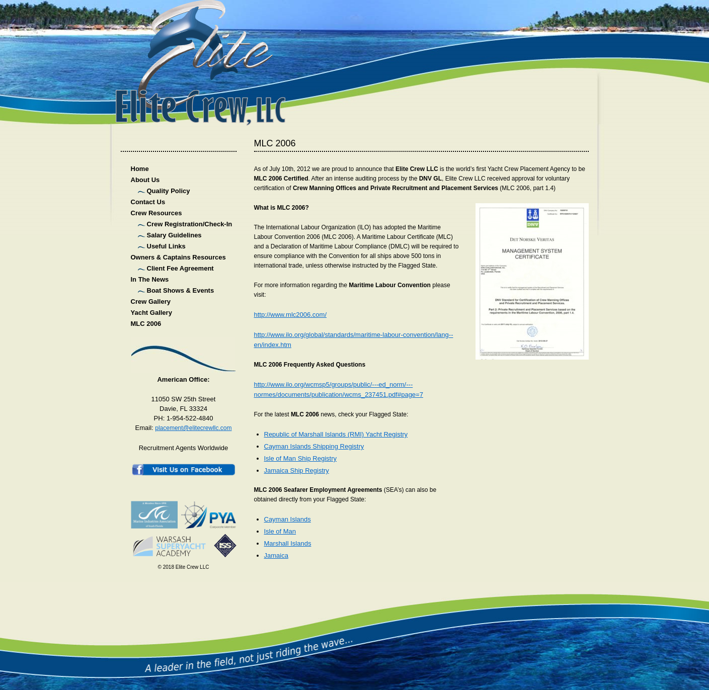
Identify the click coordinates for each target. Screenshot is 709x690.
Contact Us (148, 202)
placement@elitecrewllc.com (193, 428)
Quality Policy (168, 191)
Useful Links (166, 246)
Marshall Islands (287, 543)
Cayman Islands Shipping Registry (314, 446)
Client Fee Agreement (180, 268)
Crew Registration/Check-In (189, 224)
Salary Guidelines (174, 235)
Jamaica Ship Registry (296, 470)
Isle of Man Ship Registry (300, 458)
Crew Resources (156, 213)
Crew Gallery (151, 301)
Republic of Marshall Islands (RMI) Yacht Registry (336, 434)
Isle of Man (280, 531)
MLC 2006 (146, 323)
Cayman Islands (287, 519)
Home (140, 168)
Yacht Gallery (151, 312)
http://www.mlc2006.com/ (290, 314)
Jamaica (276, 555)
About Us (145, 180)
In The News (150, 279)
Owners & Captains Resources (178, 257)
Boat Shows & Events (180, 290)
